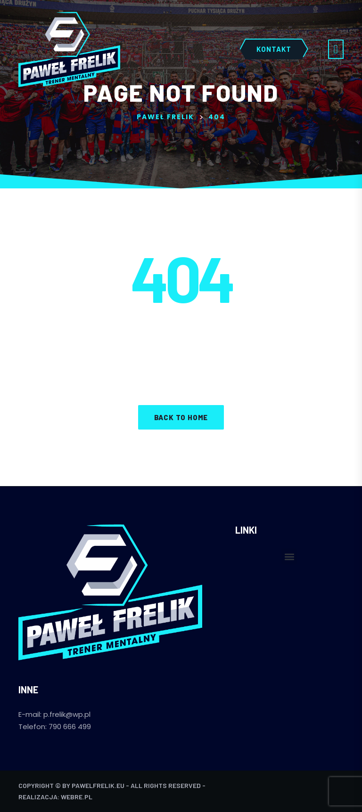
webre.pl (76, 797)
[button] (289, 556)
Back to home (181, 417)
